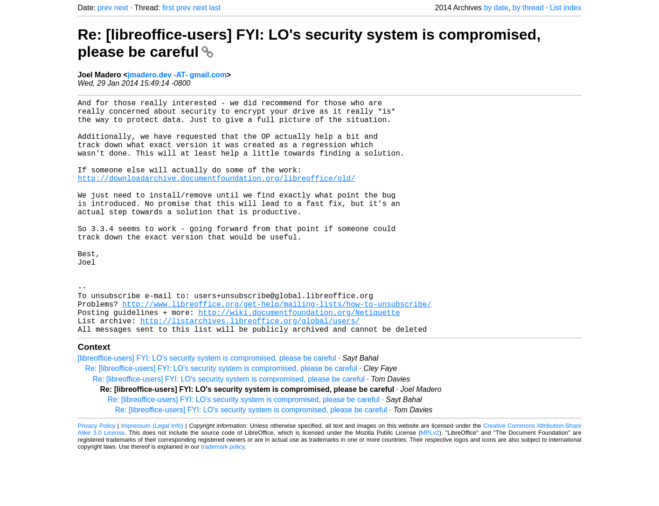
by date (496, 8)
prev (104, 8)
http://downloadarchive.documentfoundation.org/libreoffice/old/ (216, 196)
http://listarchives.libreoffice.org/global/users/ (250, 371)
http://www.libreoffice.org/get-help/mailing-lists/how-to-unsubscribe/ (277, 350)
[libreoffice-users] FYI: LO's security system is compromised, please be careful (207, 410)
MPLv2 (430, 484)
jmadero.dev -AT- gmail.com (177, 75)
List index (566, 8)
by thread (528, 8)
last (215, 8)
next (121, 8)
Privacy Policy (97, 477)
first (168, 8)
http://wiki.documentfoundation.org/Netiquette (299, 361)
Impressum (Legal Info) (152, 477)
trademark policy (222, 498)
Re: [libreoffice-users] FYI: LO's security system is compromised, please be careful (221, 420)
